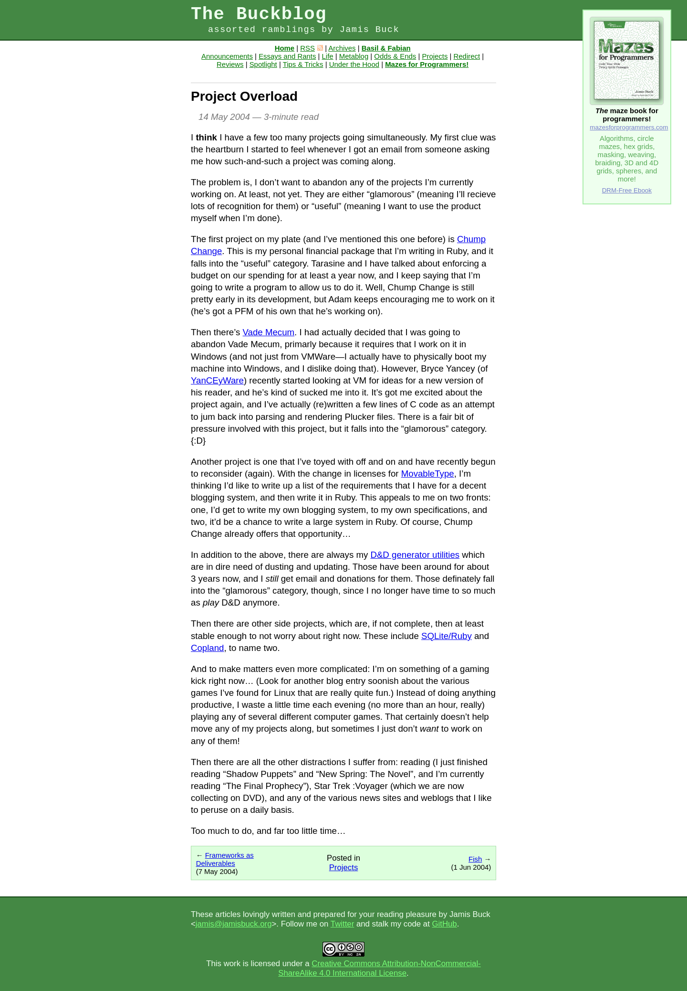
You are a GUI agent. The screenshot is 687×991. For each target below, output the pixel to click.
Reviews (230, 64)
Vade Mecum (269, 332)
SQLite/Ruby (446, 636)
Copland (207, 648)
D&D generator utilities (414, 555)
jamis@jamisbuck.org (234, 923)
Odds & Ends (395, 56)
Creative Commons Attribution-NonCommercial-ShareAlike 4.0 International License (379, 968)
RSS (311, 48)
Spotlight (263, 64)
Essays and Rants (287, 56)
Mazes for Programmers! (426, 64)
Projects (435, 56)
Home (284, 48)
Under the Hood (354, 64)
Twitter (342, 923)
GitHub (444, 923)
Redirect (467, 56)
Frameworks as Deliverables (225, 859)
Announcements (227, 56)
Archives (341, 48)
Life (327, 56)
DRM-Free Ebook (627, 190)
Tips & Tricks (303, 64)
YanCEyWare (217, 380)
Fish (475, 859)
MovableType (427, 474)
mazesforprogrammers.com (629, 127)
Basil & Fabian (386, 48)
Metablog (353, 56)
